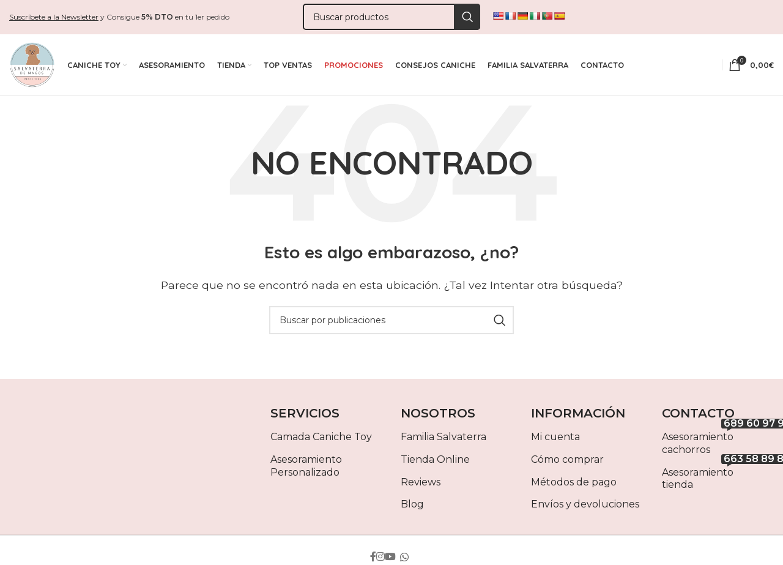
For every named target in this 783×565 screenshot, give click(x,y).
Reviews (420, 484)
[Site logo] (32, 66)
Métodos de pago (574, 484)
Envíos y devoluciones (585, 507)
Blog (412, 507)
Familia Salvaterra (443, 440)
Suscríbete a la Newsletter (53, 16)
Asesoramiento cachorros (718, 443)
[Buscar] (391, 17)
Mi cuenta (555, 440)
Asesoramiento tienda (718, 478)
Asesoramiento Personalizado (306, 468)
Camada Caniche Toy (321, 440)
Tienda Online (435, 462)
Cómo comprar (567, 462)
